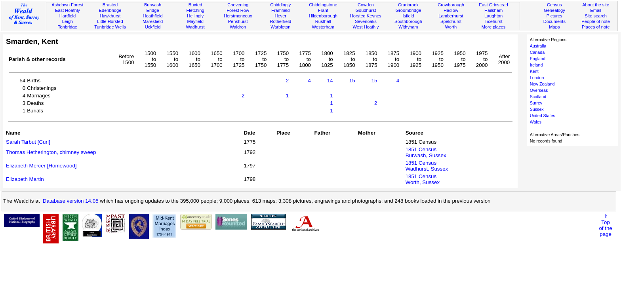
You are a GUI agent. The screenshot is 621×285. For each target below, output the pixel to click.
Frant (323, 10)
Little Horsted (110, 21)
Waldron (238, 27)
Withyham (408, 27)
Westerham (323, 27)
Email (595, 10)
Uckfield (153, 27)
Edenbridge (110, 10)
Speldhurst (450, 21)
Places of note (596, 27)
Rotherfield (280, 21)
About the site (595, 4)
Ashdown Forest (67, 4)
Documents (554, 21)
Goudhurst (365, 10)
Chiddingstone (323, 4)
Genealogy (554, 10)
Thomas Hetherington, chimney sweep (51, 152)
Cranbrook (408, 4)
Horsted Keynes (365, 15)
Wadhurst (195, 27)
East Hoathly (67, 10)
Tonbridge (67, 27)
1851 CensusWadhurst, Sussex (427, 166)
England (537, 58)
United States (542, 115)
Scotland (538, 96)
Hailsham (493, 10)
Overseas (539, 90)
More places (494, 27)
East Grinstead (493, 4)
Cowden (366, 4)
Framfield (280, 10)
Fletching (195, 10)
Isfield (408, 15)
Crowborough (451, 4)
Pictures (554, 15)
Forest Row (238, 10)
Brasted (110, 4)
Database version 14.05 (71, 201)
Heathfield (153, 15)
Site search (596, 15)
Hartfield (67, 15)
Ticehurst (493, 21)
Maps (554, 27)
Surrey (536, 103)
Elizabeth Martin (25, 179)
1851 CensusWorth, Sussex (423, 179)
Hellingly (195, 15)
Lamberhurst (450, 15)
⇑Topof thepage (605, 225)
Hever (280, 15)
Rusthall (323, 21)
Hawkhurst (110, 15)
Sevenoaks (366, 21)
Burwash (152, 4)
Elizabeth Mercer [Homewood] (41, 166)
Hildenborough (323, 15)
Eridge (153, 10)
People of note (595, 21)
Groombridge (408, 10)
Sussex (537, 109)
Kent (534, 71)
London (537, 77)
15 (352, 81)
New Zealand (542, 84)
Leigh (67, 21)
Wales (535, 122)
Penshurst (238, 21)
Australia (538, 46)
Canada (537, 52)
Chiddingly (280, 4)
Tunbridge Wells (110, 27)
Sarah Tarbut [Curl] (28, 142)
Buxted (195, 4)
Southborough (408, 21)
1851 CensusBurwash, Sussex (426, 152)
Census (554, 4)
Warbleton (280, 27)
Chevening (237, 4)
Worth (451, 27)
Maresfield (153, 21)
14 (330, 81)
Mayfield (195, 21)
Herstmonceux (238, 15)
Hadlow (451, 10)
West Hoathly (365, 27)
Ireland (536, 65)
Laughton (493, 15)
